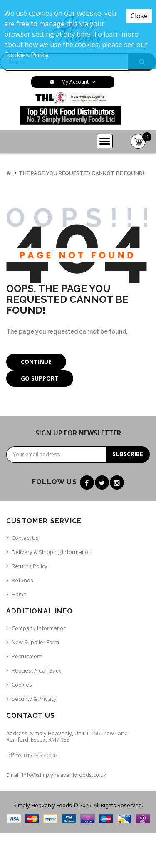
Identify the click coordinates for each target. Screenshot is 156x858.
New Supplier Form (35, 642)
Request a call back (36, 670)
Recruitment (27, 656)
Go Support (40, 378)
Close (139, 15)
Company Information (39, 628)
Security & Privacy (34, 698)
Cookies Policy (26, 54)
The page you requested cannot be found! (81, 173)
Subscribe (127, 454)
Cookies (22, 684)
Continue (36, 362)
